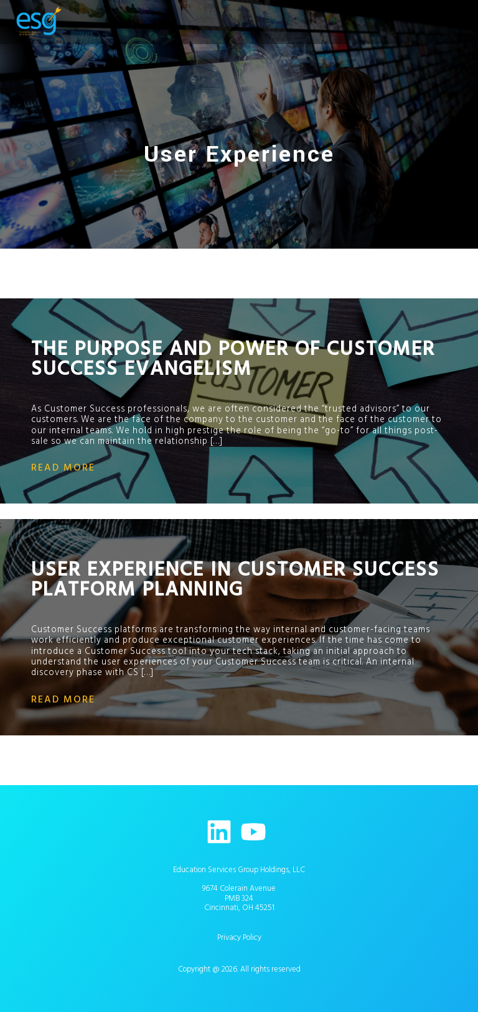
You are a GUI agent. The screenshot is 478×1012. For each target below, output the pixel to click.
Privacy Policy (239, 937)
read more (63, 467)
